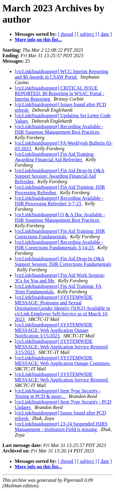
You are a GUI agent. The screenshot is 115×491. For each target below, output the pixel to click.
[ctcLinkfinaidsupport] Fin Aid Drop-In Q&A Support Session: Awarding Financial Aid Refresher (59, 176)
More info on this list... (38, 39)
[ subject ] (87, 34)
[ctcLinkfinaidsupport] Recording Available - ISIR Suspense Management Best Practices (59, 129)
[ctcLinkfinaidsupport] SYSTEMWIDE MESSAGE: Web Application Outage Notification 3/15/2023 (54, 330)
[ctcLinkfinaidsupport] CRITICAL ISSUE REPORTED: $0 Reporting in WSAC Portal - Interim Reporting (59, 93)
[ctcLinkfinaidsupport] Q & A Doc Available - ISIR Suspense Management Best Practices (60, 217)
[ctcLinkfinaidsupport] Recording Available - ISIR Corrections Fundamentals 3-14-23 (59, 245)
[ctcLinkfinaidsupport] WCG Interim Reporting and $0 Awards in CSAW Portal (61, 74)
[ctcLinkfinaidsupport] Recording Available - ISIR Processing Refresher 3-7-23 (59, 200)
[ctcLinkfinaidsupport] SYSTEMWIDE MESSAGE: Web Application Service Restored (62, 377)
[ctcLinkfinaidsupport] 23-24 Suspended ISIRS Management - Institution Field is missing (61, 426)
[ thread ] (67, 34)
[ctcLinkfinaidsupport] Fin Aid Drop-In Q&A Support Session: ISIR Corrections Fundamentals (63, 261)
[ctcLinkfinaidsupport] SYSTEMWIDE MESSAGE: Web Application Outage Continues (63, 360)
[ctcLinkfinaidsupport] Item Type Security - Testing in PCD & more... (58, 393)
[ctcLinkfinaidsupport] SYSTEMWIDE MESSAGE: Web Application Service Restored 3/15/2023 (61, 347)
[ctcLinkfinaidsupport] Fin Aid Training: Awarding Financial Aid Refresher (54, 156)
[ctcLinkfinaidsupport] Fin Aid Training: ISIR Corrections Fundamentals (60, 234)
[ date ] (105, 34)
